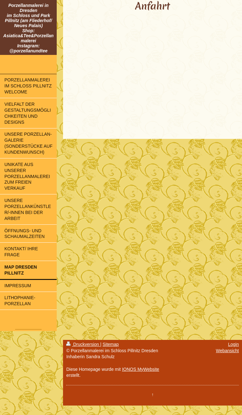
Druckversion (83, 344)
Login (233, 344)
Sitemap (110, 344)
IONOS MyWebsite (140, 369)
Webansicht (227, 350)
